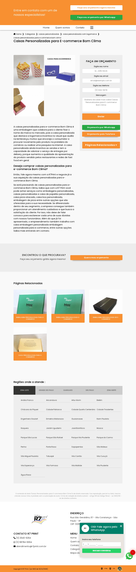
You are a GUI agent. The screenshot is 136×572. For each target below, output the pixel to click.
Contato (80, 27)
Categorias (30, 34)
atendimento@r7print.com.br (30, 546)
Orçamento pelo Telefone (101, 134)
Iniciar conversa (102, 550)
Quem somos (62, 27)
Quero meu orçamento (96, 257)
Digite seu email (101, 76)
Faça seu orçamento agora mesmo (96, 7)
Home (46, 27)
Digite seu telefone (101, 85)
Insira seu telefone (91, 539)
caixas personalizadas (49, 34)
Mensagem (101, 95)
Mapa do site (77, 553)
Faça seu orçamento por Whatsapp (96, 17)
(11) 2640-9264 (22, 537)
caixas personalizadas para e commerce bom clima (37, 37)
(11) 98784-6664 (23, 542)
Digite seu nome (101, 66)
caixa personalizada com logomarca (80, 34)
